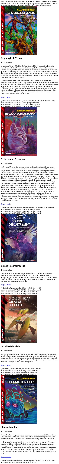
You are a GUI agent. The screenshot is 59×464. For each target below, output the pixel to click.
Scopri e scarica (6, 97)
